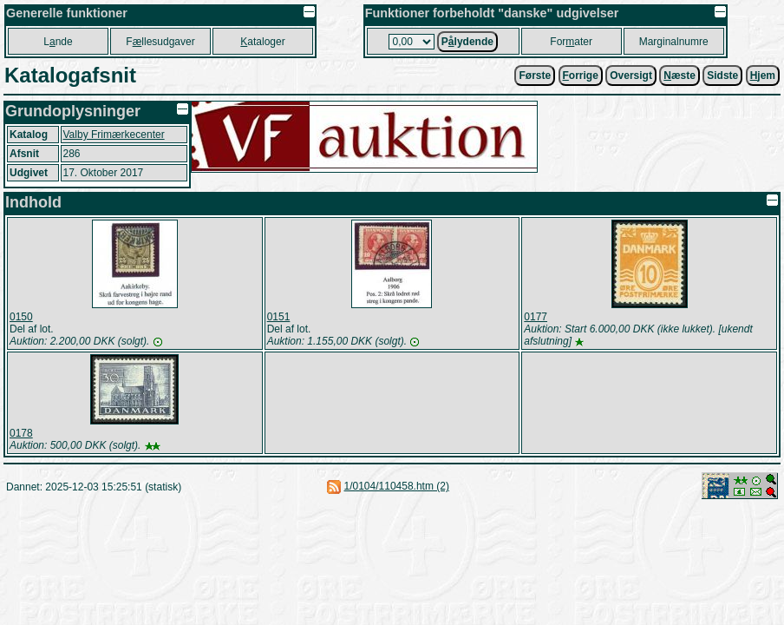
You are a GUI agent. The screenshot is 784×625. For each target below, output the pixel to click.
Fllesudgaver (160, 42)
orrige (580, 75)
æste (679, 75)
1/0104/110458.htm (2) (396, 486)
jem (762, 75)
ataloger (262, 42)
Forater (571, 42)
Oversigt (631, 75)
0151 (279, 317)
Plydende (467, 42)
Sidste (722, 75)
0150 (21, 317)
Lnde (57, 42)
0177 (535, 317)
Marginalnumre (674, 42)
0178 (21, 433)
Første (535, 75)
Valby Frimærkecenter (114, 134)
